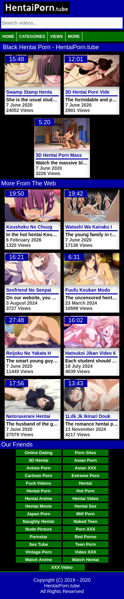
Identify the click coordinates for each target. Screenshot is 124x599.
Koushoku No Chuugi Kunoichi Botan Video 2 (56, 227)
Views (56, 36)
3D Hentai (39, 460)
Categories (32, 36)
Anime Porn (38, 467)
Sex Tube (38, 544)
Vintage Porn (38, 551)
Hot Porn (85, 490)
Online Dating (38, 452)
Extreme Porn (85, 475)
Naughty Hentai (38, 521)
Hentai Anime (38, 498)
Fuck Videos (38, 483)
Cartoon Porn (38, 475)
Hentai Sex (85, 506)
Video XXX (85, 551)
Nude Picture (38, 529)
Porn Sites (85, 452)
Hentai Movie (38, 506)
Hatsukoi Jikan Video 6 (90, 353)
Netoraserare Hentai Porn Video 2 (43, 416)
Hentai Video (85, 498)
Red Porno (86, 536)
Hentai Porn (38, 490)
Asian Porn (85, 460)
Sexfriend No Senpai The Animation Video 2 (54, 290)
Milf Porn (85, 513)
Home (8, 36)
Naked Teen (85, 521)
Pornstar (38, 536)
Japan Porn (38, 513)
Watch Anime (38, 559)
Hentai (85, 483)
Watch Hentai (85, 559)
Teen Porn (85, 544)
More (74, 36)
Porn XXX (85, 529)
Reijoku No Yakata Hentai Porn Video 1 (48, 353)
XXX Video (62, 567)
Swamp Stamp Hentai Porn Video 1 (44, 92)
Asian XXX (85, 467)
